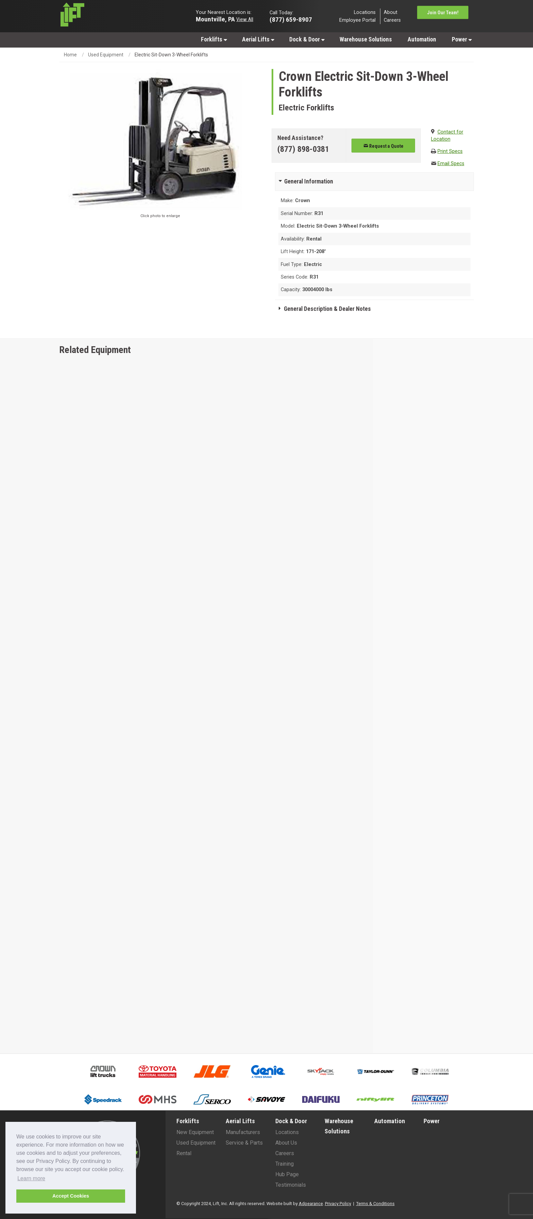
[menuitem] (213, 39)
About (390, 12)
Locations (365, 12)
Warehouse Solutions (366, 39)
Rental (183, 1153)
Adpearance (311, 1203)
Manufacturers (243, 1132)
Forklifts (214, 39)
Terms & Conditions (375, 1203)
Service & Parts (244, 1143)
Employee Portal (357, 20)
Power (462, 39)
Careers (392, 20)
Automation (422, 39)
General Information (308, 181)
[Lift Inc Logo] (107, 16)
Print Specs (450, 151)
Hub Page (287, 1174)
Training (284, 1164)
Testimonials (290, 1185)
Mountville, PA (215, 19)
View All (244, 19)
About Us (286, 1143)
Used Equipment (105, 54)
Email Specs (450, 163)
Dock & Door (307, 39)
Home (70, 54)
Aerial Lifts (258, 39)
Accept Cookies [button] (70, 1196)
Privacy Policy (338, 1203)
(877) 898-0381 (303, 149)
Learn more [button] (31, 1178)
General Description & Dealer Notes (327, 308)
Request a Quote (383, 146)
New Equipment (195, 1132)
